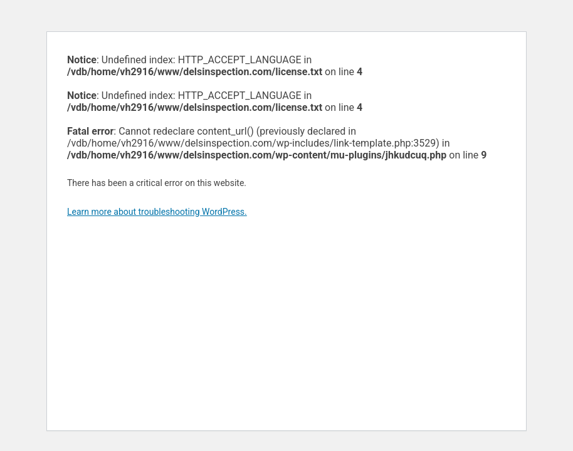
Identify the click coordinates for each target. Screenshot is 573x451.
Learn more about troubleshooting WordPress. (157, 212)
